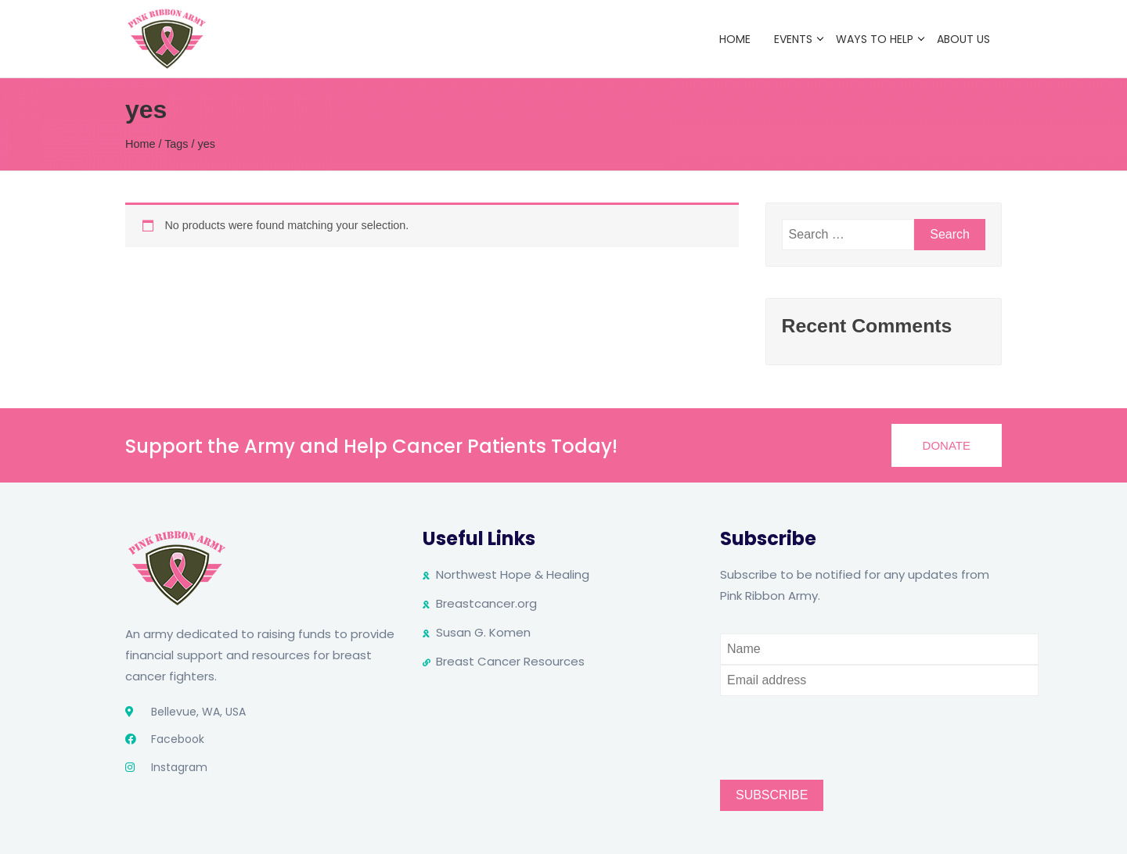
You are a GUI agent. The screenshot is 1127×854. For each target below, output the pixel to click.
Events (793, 39)
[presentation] (839, 726)
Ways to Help (874, 39)
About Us (963, 39)
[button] (946, 445)
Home (735, 39)
